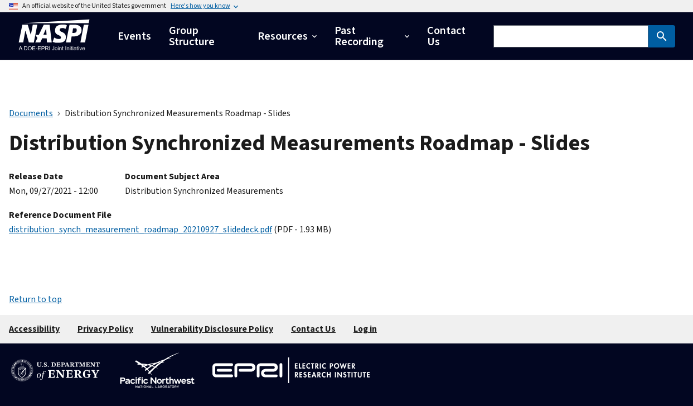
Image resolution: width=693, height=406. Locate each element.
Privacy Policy (105, 329)
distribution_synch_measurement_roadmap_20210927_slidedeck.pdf (140, 229)
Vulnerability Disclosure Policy (212, 329)
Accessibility (34, 329)
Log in (365, 329)
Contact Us (313, 329)
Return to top (35, 299)
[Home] (54, 53)
